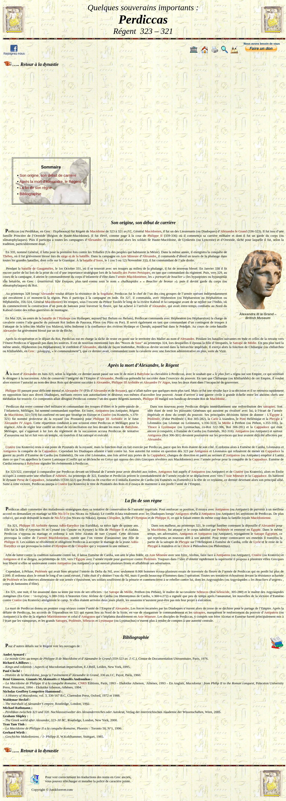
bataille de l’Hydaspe (56, 318)
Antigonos (154, 435)
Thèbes (8, 256)
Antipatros (102, 410)
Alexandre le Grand (234, 231)
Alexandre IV (74, 390)
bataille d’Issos (93, 260)
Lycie (257, 542)
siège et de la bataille (75, 256)
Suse (138, 343)
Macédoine (97, 231)
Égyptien (271, 534)
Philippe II (155, 236)
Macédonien (153, 231)
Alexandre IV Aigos (156, 382)
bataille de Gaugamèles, (38, 268)
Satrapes (61, 620)
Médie (252, 343)
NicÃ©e (63, 514)
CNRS (83, 683)
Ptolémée (153, 419)
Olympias (140, 518)
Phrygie (274, 419)
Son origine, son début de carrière (48, 175)
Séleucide (223, 592)
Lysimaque (168, 427)
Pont (243, 419)
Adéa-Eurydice (69, 525)
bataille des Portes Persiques (131, 272)
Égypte (275, 415)
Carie (214, 419)
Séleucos (202, 592)
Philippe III (13, 390)
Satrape (238, 343)
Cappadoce (261, 427)
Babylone (143, 374)
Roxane (121, 390)
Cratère (106, 415)
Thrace (152, 427)
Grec (31, 351)
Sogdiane (106, 293)
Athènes (60, 476)
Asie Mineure (129, 256)
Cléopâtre (113, 518)
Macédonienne (261, 518)
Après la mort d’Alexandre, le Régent (50, 182)
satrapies (269, 406)
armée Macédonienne (132, 277)
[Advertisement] (143, 108)
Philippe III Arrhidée (125, 382)
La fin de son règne (36, 188)
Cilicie (185, 546)
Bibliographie (30, 194)
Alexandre (94, 240)
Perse (20, 480)
